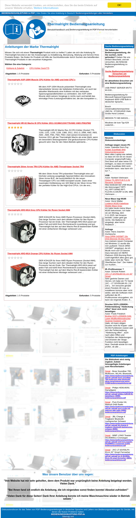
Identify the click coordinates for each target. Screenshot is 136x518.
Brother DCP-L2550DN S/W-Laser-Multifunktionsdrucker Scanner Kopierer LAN (118, 318)
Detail (107, 371)
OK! (119, 5)
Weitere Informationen (46, 8)
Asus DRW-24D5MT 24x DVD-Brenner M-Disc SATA (118, 237)
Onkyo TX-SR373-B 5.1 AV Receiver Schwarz (117, 181)
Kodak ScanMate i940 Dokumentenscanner (115, 150)
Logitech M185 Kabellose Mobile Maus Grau (117, 204)
